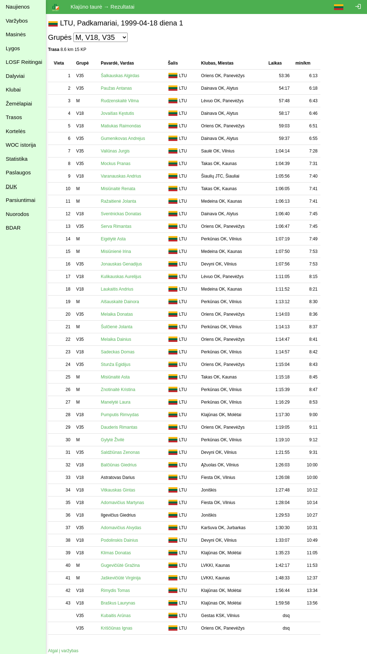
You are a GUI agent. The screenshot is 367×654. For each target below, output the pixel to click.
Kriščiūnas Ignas (120, 628)
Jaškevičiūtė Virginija (124, 577)
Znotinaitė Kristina (121, 389)
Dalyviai (15, 76)
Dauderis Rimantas (122, 427)
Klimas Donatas (119, 552)
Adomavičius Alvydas (124, 527)
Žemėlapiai (19, 103)
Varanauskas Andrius (124, 176)
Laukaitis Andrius (120, 289)
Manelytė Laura (119, 402)
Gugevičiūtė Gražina (123, 565)
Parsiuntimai (20, 200)
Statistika (17, 159)
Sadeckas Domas (121, 351)
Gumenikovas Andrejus (126, 138)
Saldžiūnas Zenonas (123, 452)
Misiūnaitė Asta (118, 377)
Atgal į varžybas (67, 650)
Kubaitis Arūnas (119, 615)
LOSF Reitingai (24, 62)
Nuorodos (17, 214)
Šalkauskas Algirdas (123, 75)
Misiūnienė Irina (119, 251)
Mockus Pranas (119, 163)
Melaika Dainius (119, 339)
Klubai (13, 89)
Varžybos (17, 21)
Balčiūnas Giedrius (122, 464)
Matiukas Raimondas (124, 125)
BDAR (13, 228)
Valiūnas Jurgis (118, 151)
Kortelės (15, 131)
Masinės (16, 34)
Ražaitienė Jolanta (122, 201)
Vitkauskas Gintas (121, 490)
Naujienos (18, 7)
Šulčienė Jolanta (120, 326)
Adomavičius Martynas (126, 502)
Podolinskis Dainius (123, 540)
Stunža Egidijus (119, 364)
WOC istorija (21, 145)
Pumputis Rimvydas (123, 414)
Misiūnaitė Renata (121, 188)
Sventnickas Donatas (124, 213)
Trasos (14, 117)
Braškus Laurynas (121, 603)
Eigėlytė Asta (116, 238)
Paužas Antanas (119, 88)
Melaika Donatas (120, 314)
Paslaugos (18, 172)
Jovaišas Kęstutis (121, 113)
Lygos (13, 48)
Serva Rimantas (119, 226)
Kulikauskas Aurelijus (124, 276)
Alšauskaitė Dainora (123, 301)
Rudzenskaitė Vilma (123, 100)
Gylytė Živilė (116, 439)
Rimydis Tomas (118, 590)
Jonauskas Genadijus (125, 264)
